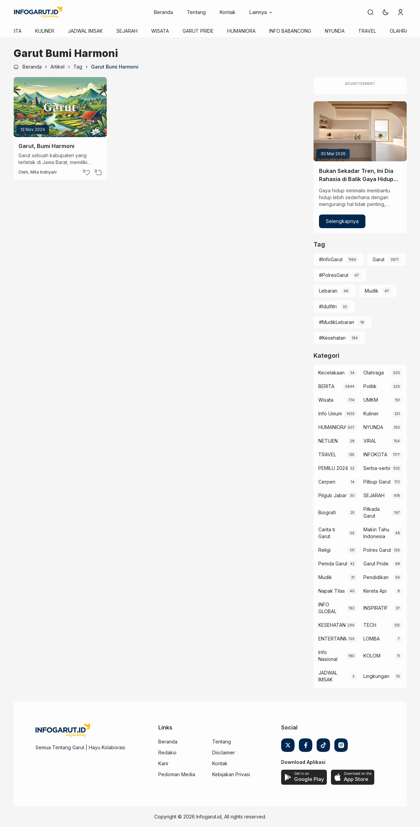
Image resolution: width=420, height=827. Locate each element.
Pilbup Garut (377, 482)
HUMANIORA (241, 31)
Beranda (163, 12)
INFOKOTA (375, 454)
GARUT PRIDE (198, 31)
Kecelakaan (331, 372)
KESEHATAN (332, 625)
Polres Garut (377, 550)
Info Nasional (327, 655)
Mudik (371, 291)
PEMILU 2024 (333, 468)
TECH (369, 625)
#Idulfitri (328, 306)
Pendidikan (376, 577)
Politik (370, 386)
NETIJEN (328, 441)
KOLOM (371, 656)
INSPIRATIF (375, 608)
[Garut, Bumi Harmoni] (60, 107)
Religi (324, 550)
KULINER (44, 31)
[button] (385, 12)
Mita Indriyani (43, 172)
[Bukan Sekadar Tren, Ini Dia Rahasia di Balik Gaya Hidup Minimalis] (360, 131)
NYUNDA (335, 31)
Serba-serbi (376, 468)
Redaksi (167, 752)
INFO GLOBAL (327, 608)
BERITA (13, 31)
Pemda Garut (332, 563)
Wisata (325, 400)
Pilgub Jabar (332, 495)
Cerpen (326, 482)
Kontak (227, 12)
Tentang (196, 12)
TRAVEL (367, 31)
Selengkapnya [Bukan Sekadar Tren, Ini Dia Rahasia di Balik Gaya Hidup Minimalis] (342, 221)
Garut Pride (376, 563)
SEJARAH (126, 31)
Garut (379, 259)
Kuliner (371, 413)
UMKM (370, 400)
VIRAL (369, 441)
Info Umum (330, 413)
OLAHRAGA (402, 31)
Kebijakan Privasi (231, 774)
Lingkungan (376, 676)
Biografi (327, 512)
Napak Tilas (331, 591)
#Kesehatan (332, 338)
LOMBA (371, 638)
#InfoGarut (331, 259)
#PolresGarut (333, 275)
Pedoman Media (176, 774)
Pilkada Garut (371, 512)
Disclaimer (223, 752)
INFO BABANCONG (290, 31)
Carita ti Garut (326, 533)
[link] (370, 12)
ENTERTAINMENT (332, 638)
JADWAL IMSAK (85, 31)
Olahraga (373, 372)
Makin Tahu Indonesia (376, 533)
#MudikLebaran (336, 322)
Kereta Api (375, 591)
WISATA (160, 31)
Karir (163, 763)
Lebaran (328, 291)
